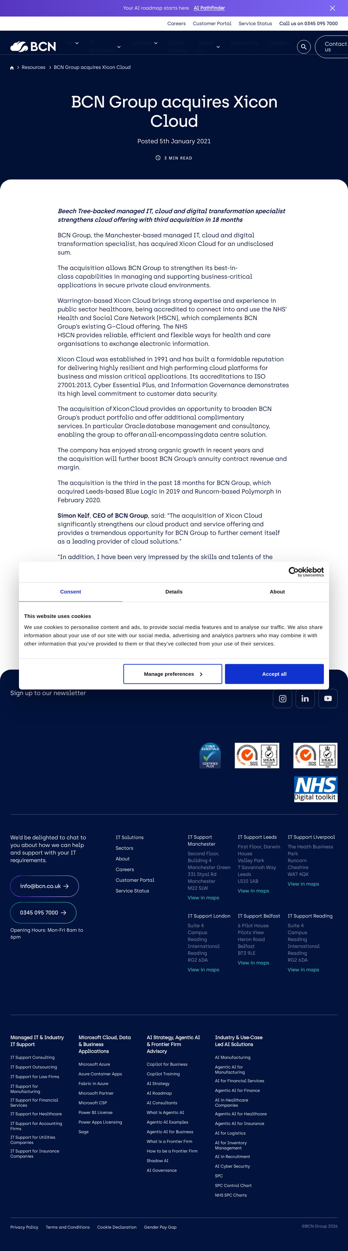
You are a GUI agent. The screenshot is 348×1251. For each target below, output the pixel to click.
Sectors (144, 43)
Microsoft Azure (94, 1064)
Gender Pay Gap (160, 1227)
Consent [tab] (70, 592)
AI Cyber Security (232, 1166)
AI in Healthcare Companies (231, 1103)
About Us (209, 47)
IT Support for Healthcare (36, 1114)
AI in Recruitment (232, 1156)
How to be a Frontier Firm (172, 1151)
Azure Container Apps (100, 1074)
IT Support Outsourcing (33, 1067)
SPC (219, 1176)
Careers (176, 24)
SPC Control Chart (233, 1185)
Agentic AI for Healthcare (241, 1114)
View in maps (203, 898)
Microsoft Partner (96, 1093)
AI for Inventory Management (231, 1145)
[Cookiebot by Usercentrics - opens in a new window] (294, 572)
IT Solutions (105, 47)
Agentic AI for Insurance (239, 1123)
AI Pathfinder (209, 8)
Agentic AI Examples (167, 1122)
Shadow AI (157, 1160)
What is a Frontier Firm (169, 1141)
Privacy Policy (24, 1227)
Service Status (255, 24)
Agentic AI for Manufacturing (230, 1070)
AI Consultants (162, 1102)
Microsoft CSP (93, 1102)
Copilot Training (163, 1074)
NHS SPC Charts (231, 1195)
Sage (84, 1131)
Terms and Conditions (68, 1227)
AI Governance (162, 1170)
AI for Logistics (230, 1133)
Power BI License (96, 1112)
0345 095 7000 (43, 912)
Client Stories (177, 47)
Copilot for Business (167, 1064)
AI (73, 43)
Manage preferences (173, 673)
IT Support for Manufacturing (25, 1089)
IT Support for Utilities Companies (32, 1140)
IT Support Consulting (32, 1057)
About (123, 859)
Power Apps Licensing (100, 1122)
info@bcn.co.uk (44, 886)
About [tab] (277, 592)
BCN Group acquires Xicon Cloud (92, 67)
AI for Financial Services (239, 1080)
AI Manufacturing (232, 1057)
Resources (244, 43)
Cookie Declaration (116, 1227)
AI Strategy (158, 1083)
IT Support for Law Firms (34, 1076)
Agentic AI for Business (170, 1131)
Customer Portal (212, 24)
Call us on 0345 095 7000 (308, 24)
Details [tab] (174, 592)
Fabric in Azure (93, 1083)
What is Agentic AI (165, 1112)
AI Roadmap (159, 1093)
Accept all (274, 673)
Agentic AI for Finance (237, 1090)
